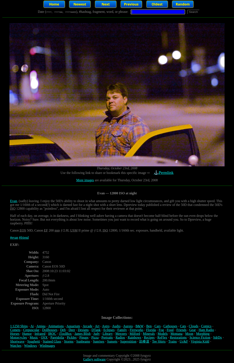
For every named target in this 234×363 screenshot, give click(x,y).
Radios (120, 337)
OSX (44, 337)
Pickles (71, 337)
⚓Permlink (164, 172)
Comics (206, 326)
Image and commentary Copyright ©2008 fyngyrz (117, 355)
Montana (177, 333)
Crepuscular (31, 330)
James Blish (82, 333)
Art (97, 326)
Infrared (39, 333)
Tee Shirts (159, 341)
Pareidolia (57, 337)
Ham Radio (206, 330)
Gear (192, 330)
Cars (157, 326)
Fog (161, 330)
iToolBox (65, 333)
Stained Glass (52, 341)
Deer (71, 330)
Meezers (121, 333)
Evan (13, 201)
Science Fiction (199, 337)
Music (34, 337)
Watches (15, 345)
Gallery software (94, 359)
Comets (15, 330)
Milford (135, 333)
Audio (116, 326)
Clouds (193, 326)
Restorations (178, 337)
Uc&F (184, 341)
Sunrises (98, 341)
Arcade (87, 326)
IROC (52, 333)
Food (170, 330)
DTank (95, 330)
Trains (172, 341)
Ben (149, 326)
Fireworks (136, 330)
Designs (83, 330)
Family (122, 330)
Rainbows (134, 337)
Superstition (128, 341)
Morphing (202, 333)
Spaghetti (33, 341)
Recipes (149, 337)
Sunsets (112, 341)
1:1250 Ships (19, 326)
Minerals (149, 333)
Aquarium (73, 326)
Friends (181, 330)
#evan (14, 237)
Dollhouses (49, 330)
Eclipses (108, 330)
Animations (56, 326)
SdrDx (217, 337)
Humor (27, 333)
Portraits (107, 337)
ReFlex (162, 337)
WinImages (47, 345)
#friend (24, 237)
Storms (68, 341)
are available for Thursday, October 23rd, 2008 (126, 180)
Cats (183, 326)
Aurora (128, 326)
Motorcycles (18, 337)
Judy (96, 333)
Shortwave (17, 341)
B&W (139, 326)
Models (163, 333)
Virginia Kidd (200, 341)
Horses (14, 333)
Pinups (84, 337)
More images (85, 180)
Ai (32, 326)
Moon (189, 333)
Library (108, 333)
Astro (106, 326)
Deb (63, 330)
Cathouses (170, 326)
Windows (30, 345)
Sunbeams (83, 341)
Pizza (95, 337)
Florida (151, 330)
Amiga (41, 326)
